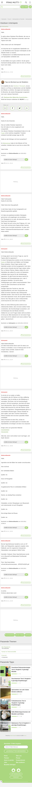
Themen (6, 758)
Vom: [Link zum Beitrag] (2, 72)
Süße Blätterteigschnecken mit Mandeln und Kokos (21, 713)
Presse (18, 758)
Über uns (19, 755)
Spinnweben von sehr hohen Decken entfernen (20, 690)
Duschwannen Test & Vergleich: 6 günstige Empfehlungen (21, 679)
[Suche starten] (2, 7)
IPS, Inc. (24, 735)
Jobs (5, 762)
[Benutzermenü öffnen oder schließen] (30, 2)
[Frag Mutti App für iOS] (13, 771)
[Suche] (26, 2)
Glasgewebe (4, 432)
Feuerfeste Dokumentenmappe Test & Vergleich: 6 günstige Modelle (21, 669)
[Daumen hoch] (26, 159)
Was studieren (20, 762)
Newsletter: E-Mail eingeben (12, 743)
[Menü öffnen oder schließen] (2, 2)
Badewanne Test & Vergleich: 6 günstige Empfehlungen (21, 724)
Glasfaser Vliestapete (19, 86)
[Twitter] (20, 108)
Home (6, 755)
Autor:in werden (9, 760)
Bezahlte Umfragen (10, 764)
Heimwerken (5, 26)
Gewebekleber (5, 429)
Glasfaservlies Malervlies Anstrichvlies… (16, 97)
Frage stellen (24, 6)
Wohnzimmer (6, 143)
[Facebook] (12, 108)
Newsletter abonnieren (16, 751)
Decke (3, 262)
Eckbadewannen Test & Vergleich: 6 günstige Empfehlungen (19, 703)
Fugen (3, 133)
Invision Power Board (14, 735)
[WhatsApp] (27, 108)
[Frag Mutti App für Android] (18, 771)
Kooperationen (20, 760)
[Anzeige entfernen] (1, 782)
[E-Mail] (5, 108)
